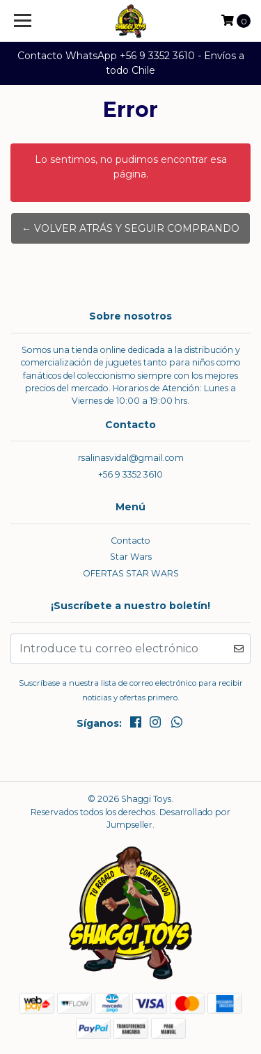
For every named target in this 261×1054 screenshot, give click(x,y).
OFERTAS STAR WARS (131, 573)
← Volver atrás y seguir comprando (130, 228)
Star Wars (131, 556)
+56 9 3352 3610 (130, 474)
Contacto (130, 540)
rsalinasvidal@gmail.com (131, 458)
